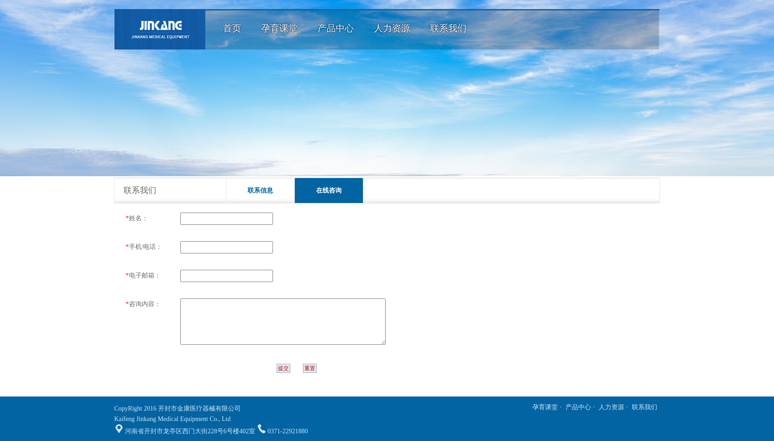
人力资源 (611, 407)
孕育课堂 (545, 407)
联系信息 (260, 190)
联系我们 (644, 407)
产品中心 (578, 407)
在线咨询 (329, 190)
